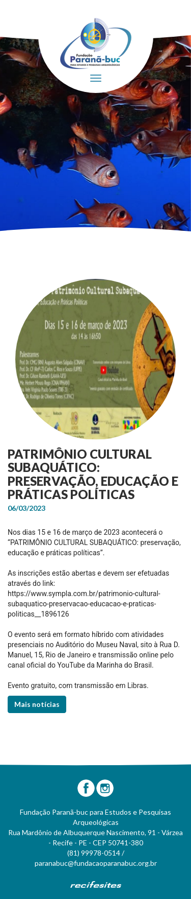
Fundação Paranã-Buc (95, 43)
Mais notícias (37, 704)
